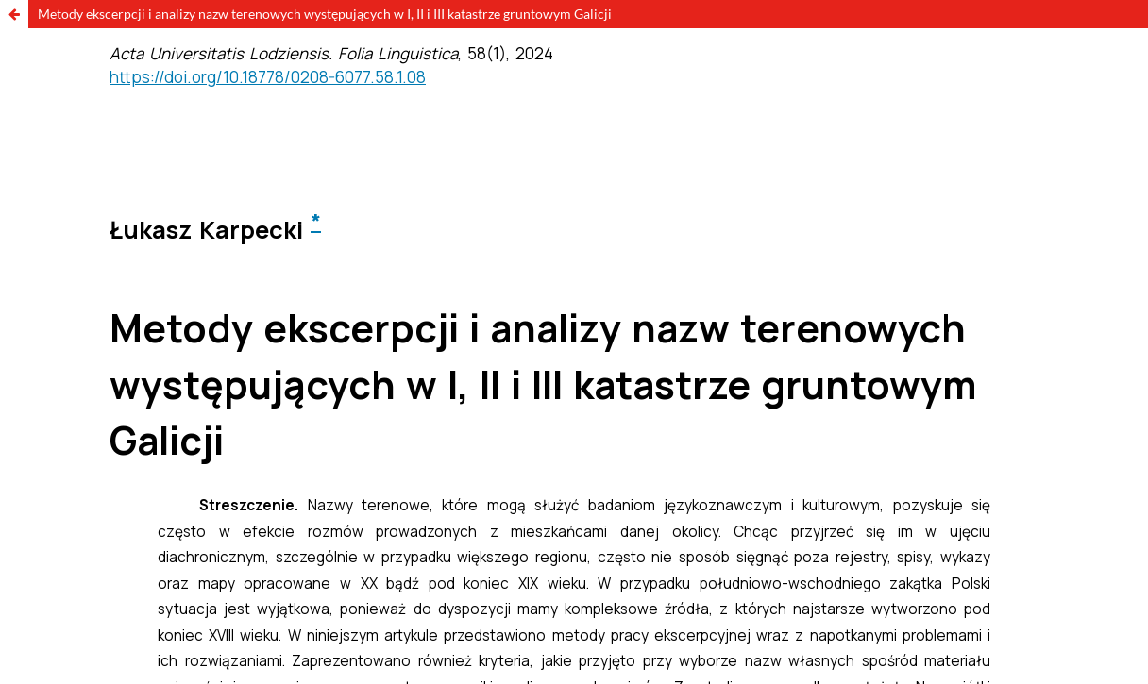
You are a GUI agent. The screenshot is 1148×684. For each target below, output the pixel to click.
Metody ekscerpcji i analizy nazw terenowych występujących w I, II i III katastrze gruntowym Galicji (325, 14)
